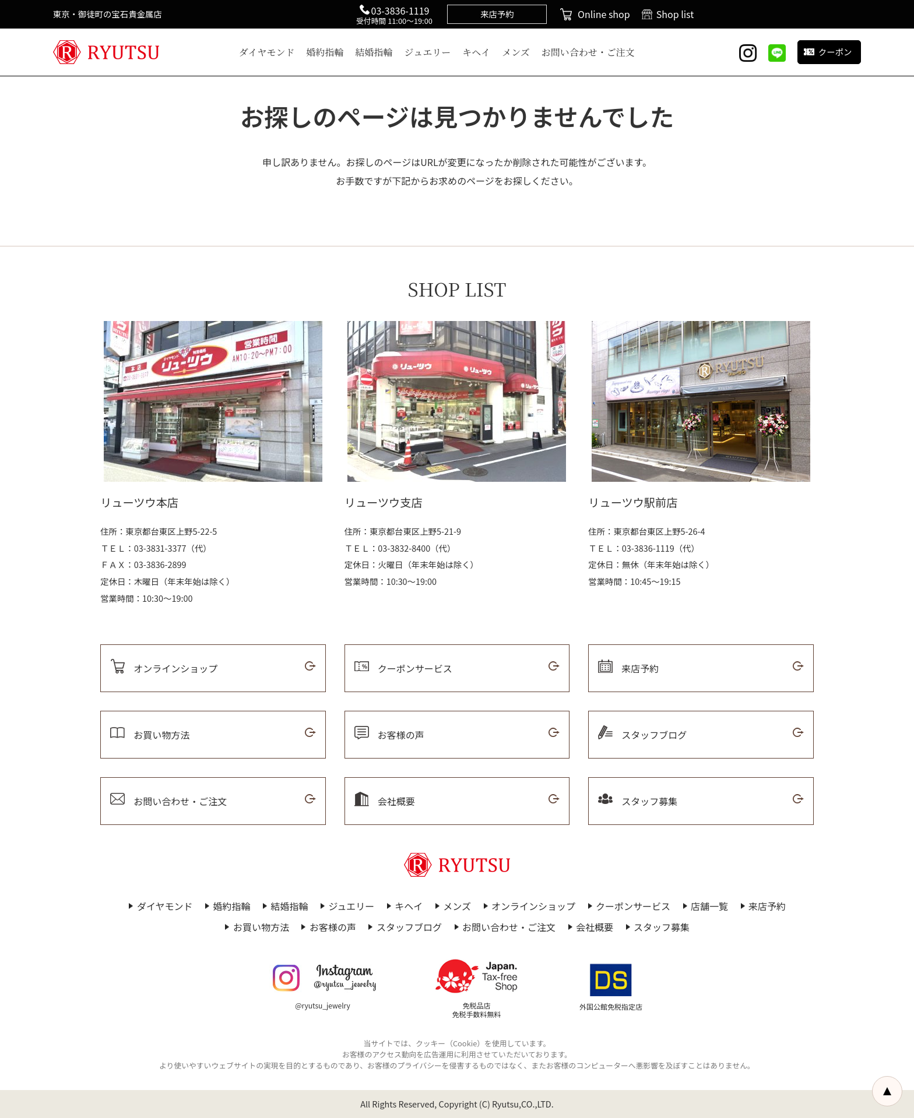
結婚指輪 (374, 52)
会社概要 (594, 927)
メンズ (516, 52)
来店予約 (767, 906)
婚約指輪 (325, 52)
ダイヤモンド (267, 52)
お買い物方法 (261, 927)
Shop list (675, 14)
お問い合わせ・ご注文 (588, 52)
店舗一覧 (709, 906)
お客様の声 (333, 927)
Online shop (604, 14)
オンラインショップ (533, 906)
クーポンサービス (633, 906)
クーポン (835, 51)
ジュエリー (428, 52)
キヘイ (476, 52)
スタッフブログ (409, 927)
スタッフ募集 (662, 927)
